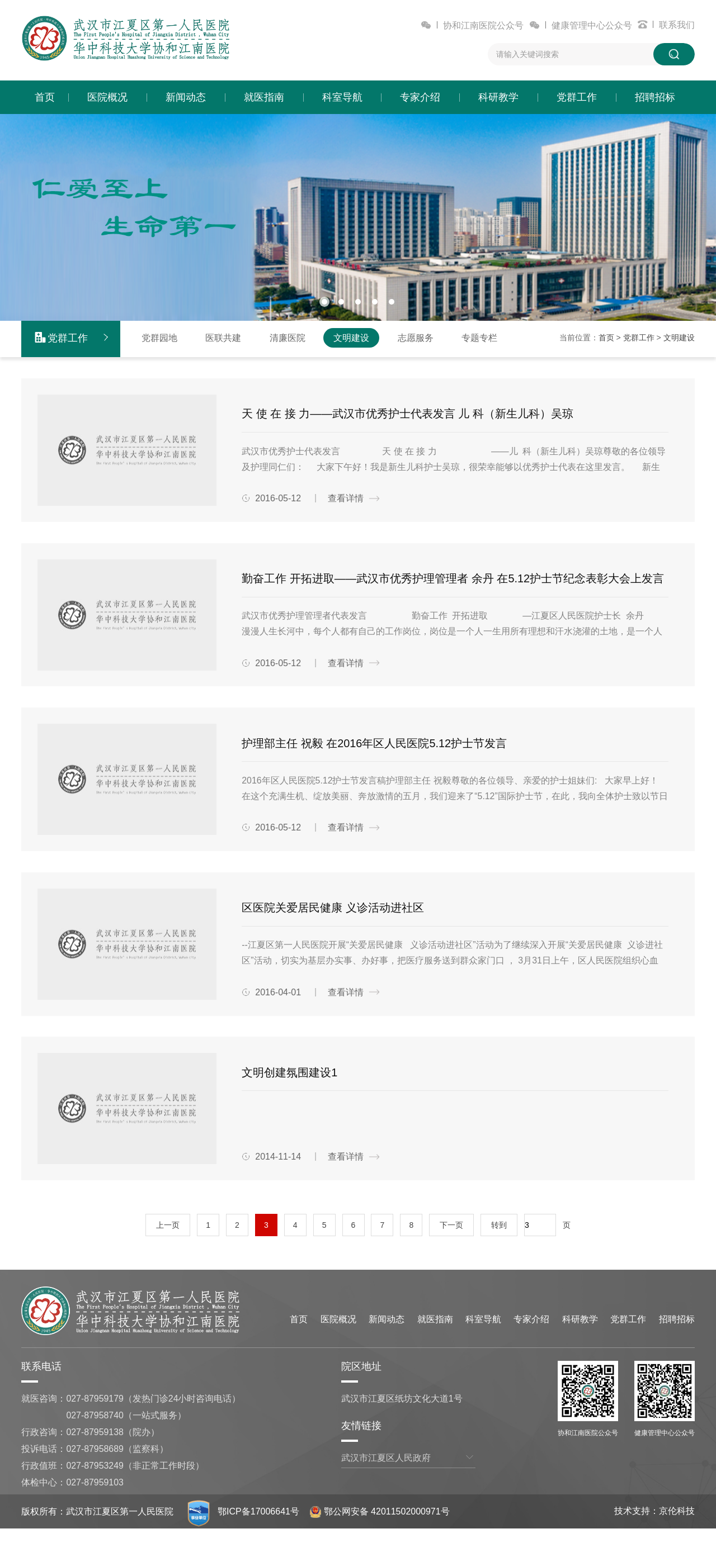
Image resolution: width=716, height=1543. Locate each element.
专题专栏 (479, 336)
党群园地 (159, 336)
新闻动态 (186, 97)
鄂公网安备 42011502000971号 (380, 1526)
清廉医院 (287, 336)
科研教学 (498, 97)
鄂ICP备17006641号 (259, 1526)
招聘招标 (655, 97)
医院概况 (107, 97)
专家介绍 (420, 97)
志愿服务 (416, 336)
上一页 (168, 1239)
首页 (45, 97)
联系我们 (677, 25)
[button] (324, 301)
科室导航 (342, 97)
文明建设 (351, 336)
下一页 (451, 1239)
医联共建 (223, 336)
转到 (499, 1239)
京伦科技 (677, 1525)
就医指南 (264, 97)
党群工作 (577, 97)
